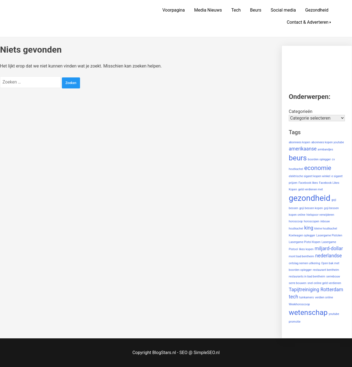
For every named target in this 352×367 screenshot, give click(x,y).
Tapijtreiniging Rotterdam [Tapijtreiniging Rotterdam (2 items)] (316, 289)
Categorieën (300, 111)
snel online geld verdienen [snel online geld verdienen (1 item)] (324, 283)
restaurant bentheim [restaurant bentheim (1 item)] (326, 270)
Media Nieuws (208, 10)
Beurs (255, 10)
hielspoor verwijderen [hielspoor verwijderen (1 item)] (320, 215)
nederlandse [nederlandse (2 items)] (328, 255)
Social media (283, 10)
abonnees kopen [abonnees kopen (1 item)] (299, 142)
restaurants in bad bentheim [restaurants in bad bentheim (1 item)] (307, 276)
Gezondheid (316, 10)
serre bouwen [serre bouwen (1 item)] (297, 283)
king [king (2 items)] (308, 228)
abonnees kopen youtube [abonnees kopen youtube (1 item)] (327, 142)
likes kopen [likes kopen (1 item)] (306, 249)
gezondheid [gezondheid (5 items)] (309, 198)
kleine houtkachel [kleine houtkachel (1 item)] (325, 228)
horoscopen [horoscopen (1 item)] (311, 221)
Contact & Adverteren (308, 22)
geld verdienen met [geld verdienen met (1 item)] (310, 189)
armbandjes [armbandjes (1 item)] (325, 149)
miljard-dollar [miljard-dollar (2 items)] (329, 248)
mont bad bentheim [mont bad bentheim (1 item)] (301, 256)
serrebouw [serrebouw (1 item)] (333, 276)
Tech (236, 10)
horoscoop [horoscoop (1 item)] (296, 221)
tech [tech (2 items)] (293, 296)
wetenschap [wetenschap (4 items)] (308, 312)
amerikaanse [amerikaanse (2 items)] (303, 149)
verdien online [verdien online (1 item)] (324, 297)
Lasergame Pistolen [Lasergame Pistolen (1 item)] (329, 235)
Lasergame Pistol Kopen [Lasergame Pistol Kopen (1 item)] (304, 242)
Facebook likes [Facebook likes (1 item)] (308, 183)
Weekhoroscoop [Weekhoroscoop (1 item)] (299, 304)
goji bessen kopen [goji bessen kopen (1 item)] (311, 208)
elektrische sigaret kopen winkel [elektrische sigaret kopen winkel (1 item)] (309, 176)
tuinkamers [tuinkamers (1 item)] (306, 297)
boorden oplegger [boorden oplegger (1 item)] (319, 159)
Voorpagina (173, 10)
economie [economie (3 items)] (317, 167)
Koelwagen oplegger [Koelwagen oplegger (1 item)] (302, 235)
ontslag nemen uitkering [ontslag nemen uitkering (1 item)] (304, 263)
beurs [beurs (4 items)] (298, 158)
